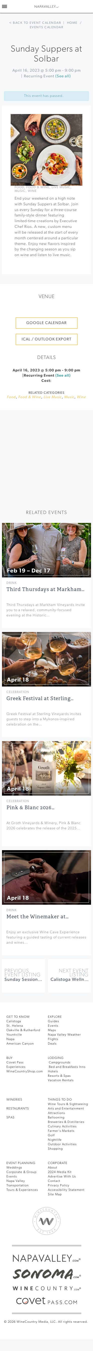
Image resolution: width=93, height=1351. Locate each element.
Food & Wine (37, 187)
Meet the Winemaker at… (37, 917)
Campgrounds (59, 1062)
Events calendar (46, 27)
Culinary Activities (62, 1126)
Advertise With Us (62, 1176)
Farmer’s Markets (61, 1131)
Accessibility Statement (66, 1190)
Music (20, 191)
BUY (9, 1058)
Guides (53, 1021)
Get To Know (18, 1017)
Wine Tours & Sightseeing (68, 1104)
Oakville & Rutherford (23, 1030)
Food (19, 187)
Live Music (61, 187)
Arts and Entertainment (66, 1108)
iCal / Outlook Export (46, 339)
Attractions (56, 1113)
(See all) (63, 76)
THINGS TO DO (60, 1099)
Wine (32, 191)
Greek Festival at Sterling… (40, 698)
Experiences (16, 1067)
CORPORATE (57, 1163)
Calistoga (13, 1021)
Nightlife (55, 1139)
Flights (53, 1039)
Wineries (14, 1099)
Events (53, 1025)
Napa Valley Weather (64, 1034)
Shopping (55, 1148)
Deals (52, 1043)
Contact (54, 1181)
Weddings (14, 1167)
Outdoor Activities (62, 1144)
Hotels (53, 1071)
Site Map (55, 1194)
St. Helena (14, 1025)
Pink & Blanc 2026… (30, 808)
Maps (52, 1030)
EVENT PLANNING (20, 1163)
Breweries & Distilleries (66, 1122)
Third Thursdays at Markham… (45, 589)
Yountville (14, 1034)
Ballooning (56, 1117)
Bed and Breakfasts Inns (67, 1067)
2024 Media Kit (60, 1172)
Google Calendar (46, 323)
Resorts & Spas (59, 1076)
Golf (51, 1135)
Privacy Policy (58, 1185)
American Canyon (20, 1043)
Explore (55, 1017)
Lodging (56, 1058)
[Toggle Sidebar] (4, 6)
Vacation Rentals (61, 1080)
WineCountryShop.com (24, 1071)
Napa (10, 1039)
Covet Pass (15, 1062)
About (52, 1167)
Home (72, 23)
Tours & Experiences (22, 1190)
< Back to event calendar (35, 23)
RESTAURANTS (17, 1108)
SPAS (10, 1117)
